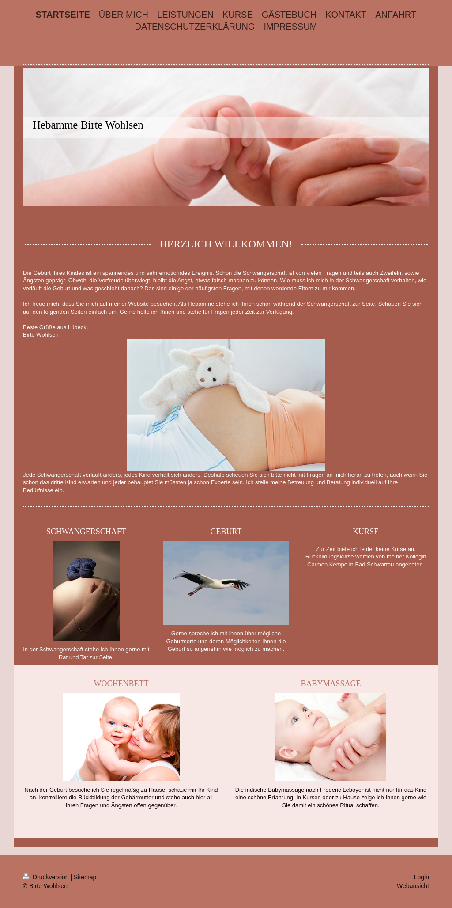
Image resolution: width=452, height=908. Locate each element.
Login (421, 877)
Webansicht (413, 885)
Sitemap (85, 877)
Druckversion (46, 877)
